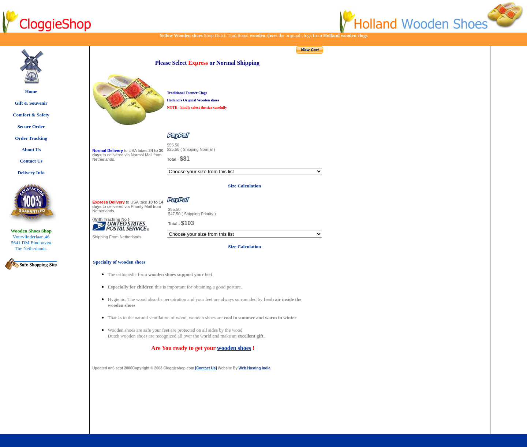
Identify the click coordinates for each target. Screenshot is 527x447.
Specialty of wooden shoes (119, 262)
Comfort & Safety (31, 115)
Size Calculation (244, 186)
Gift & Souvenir (31, 103)
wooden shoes (234, 348)
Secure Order (31, 126)
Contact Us (31, 161)
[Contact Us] (206, 368)
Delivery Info (31, 172)
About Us (31, 149)
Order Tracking (31, 138)
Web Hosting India (254, 368)
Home (31, 91)
